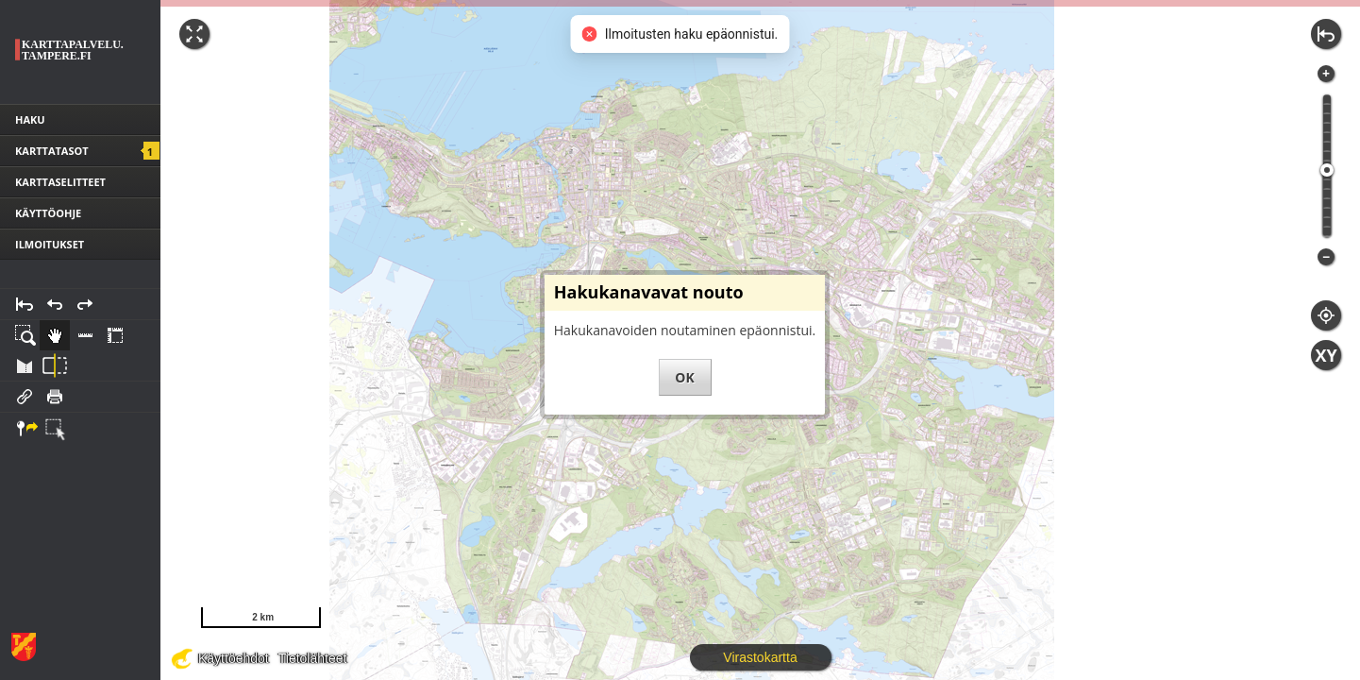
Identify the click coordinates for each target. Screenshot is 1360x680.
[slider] (1327, 170)
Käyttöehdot (233, 658)
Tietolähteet (312, 658)
